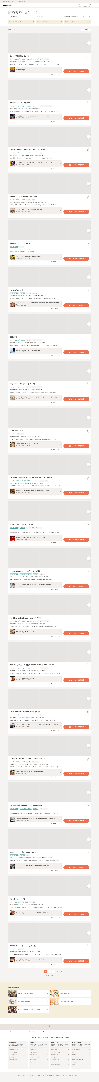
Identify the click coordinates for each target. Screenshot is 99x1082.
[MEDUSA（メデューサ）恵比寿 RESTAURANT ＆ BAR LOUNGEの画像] (49, 652)
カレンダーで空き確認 (76, 71)
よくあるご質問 (84, 1075)
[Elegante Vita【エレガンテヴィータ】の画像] (49, 371)
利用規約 (18, 1075)
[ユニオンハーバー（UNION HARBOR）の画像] (49, 839)
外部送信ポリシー (41, 1075)
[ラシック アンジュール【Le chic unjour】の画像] (49, 183)
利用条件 (24, 1075)
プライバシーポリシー (31, 1075)
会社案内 (13, 1075)
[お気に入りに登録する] (87, 56)
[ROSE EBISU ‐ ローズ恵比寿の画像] (49, 90)
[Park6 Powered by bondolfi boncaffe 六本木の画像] (49, 605)
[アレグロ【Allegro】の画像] (49, 277)
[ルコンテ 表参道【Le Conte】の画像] (49, 43)
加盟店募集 (58, 1075)
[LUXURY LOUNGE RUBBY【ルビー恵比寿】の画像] (49, 699)
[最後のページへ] (61, 971)
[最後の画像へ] (89, 43)
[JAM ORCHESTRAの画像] (49, 418)
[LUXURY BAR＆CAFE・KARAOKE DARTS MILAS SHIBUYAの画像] (49, 465)
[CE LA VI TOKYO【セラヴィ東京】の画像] (49, 511)
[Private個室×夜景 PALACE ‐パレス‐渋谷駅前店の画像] (49, 792)
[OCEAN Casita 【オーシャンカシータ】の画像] (49, 933)
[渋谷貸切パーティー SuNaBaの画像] (49, 230)
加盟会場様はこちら (50, 1075)
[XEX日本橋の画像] (49, 324)
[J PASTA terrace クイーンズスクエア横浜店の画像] (49, 558)
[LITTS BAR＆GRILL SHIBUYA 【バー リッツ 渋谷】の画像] (49, 137)
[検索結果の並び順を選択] (86, 30)
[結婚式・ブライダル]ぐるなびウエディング (16, 1031)
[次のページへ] (57, 971)
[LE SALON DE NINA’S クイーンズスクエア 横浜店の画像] (49, 746)
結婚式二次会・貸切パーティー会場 (34, 1031)
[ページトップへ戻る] (49, 1027)
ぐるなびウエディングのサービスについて (70, 1075)
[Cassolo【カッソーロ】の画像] (49, 886)
